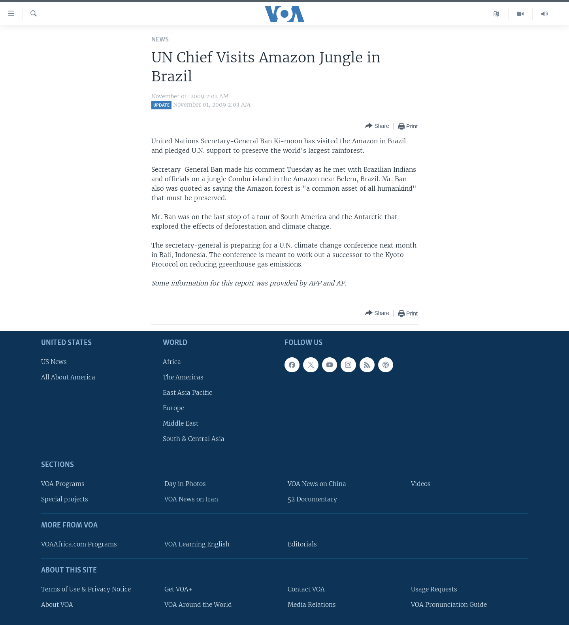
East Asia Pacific (187, 392)
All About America (68, 377)
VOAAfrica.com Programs (79, 544)
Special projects (64, 499)
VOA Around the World (198, 604)
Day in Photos (185, 484)
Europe (173, 408)
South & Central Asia (193, 439)
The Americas (183, 377)
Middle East (180, 423)
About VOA (57, 604)
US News (54, 362)
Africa (172, 362)
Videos (421, 484)
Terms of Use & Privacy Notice (86, 589)
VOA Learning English (197, 544)
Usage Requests (434, 589)
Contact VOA (306, 589)
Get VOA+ (178, 589)
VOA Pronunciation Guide (449, 604)
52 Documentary (312, 499)
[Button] (377, 126)
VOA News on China (317, 484)
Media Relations (312, 604)
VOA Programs (63, 484)
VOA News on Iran (191, 499)
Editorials (302, 544)
